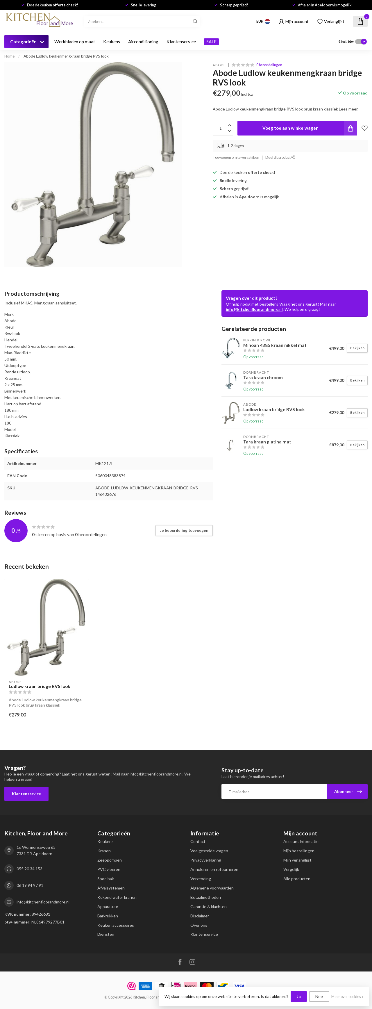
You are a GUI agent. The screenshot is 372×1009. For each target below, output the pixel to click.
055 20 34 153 (29, 868)
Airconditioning (143, 41)
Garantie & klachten (208, 906)
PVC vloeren (108, 869)
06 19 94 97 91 (30, 885)
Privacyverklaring (205, 860)
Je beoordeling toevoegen (184, 530)
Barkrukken (107, 915)
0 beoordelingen (269, 65)
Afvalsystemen (111, 887)
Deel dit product (280, 157)
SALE (211, 41)
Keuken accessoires (115, 925)
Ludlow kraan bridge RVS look (39, 686)
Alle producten (296, 878)
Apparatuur (107, 906)
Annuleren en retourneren (214, 869)
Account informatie (301, 841)
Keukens (111, 41)
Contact (197, 841)
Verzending (200, 878)
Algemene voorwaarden (212, 887)
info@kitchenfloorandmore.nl (254, 309)
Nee (319, 996)
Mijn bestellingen (298, 850)
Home (9, 56)
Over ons (198, 925)
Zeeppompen (109, 860)
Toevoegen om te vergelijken (236, 157)
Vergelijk (291, 869)
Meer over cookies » (347, 996)
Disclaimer (199, 915)
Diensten (105, 934)
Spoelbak (105, 878)
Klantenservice (181, 41)
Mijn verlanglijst (297, 860)
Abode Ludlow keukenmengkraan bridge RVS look (66, 56)
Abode (219, 65)
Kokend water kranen (117, 897)
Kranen (104, 850)
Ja (299, 996)
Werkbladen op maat (74, 41)
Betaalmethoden (205, 897)
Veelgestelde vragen (209, 850)
